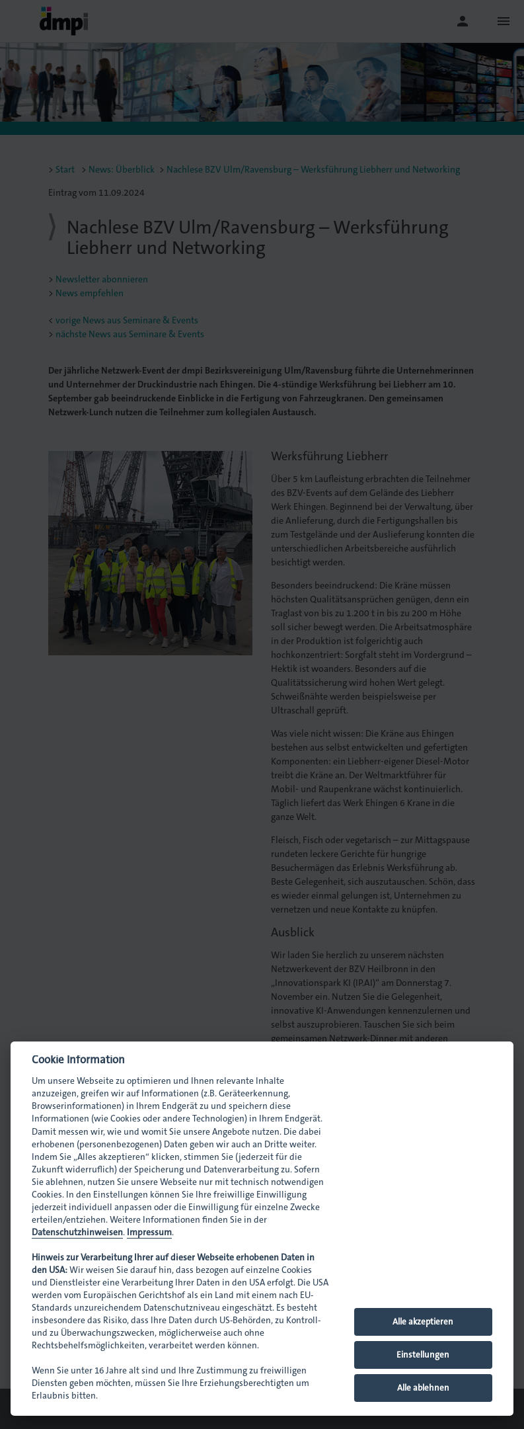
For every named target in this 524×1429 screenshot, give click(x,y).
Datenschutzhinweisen (77, 1232)
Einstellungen (422, 1354)
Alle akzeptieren (423, 1321)
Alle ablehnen (423, 1387)
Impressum (149, 1232)
